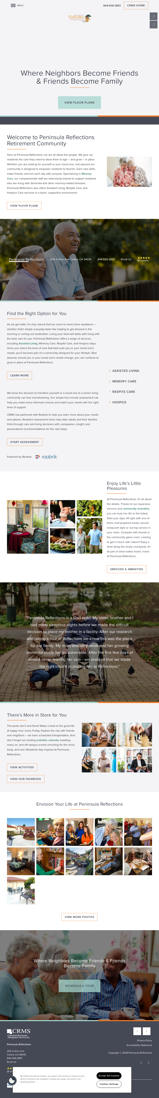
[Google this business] (146, 1031)
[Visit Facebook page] (137, 1031)
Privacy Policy (144, 1040)
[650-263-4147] (153, 16)
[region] (72, 1080)
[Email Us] (153, 24)
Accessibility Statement (139, 1045)
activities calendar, (47, 740)
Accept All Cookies (109, 1075)
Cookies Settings (109, 1084)
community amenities (136, 509)
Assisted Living (28, 343)
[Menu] (17, 5)
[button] (79, 102)
